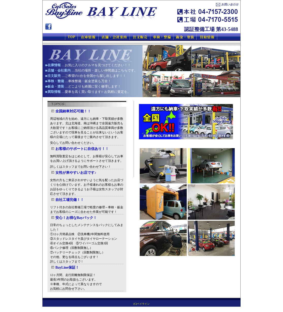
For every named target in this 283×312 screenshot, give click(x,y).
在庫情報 (54, 65)
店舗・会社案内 (59, 70)
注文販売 (54, 76)
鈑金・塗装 (56, 86)
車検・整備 (56, 81)
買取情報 (54, 92)
